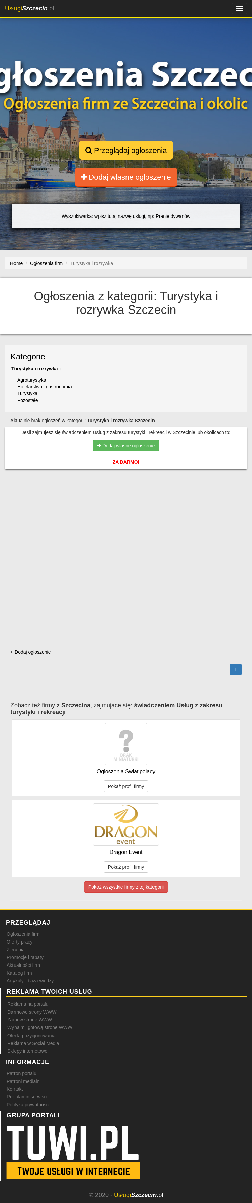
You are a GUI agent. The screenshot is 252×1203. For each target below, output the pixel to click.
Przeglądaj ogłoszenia (126, 150)
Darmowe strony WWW (31, 1012)
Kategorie (27, 356)
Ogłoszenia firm (23, 934)
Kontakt (15, 1089)
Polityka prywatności (28, 1104)
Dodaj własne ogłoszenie (126, 177)
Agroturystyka (31, 380)
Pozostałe (27, 400)
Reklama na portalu (27, 1004)
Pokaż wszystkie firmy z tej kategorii (126, 887)
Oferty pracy (19, 942)
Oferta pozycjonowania (31, 1035)
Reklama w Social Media (33, 1043)
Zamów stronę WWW (29, 1019)
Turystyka (27, 393)
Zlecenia (16, 949)
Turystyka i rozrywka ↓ (36, 368)
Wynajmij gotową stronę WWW (39, 1027)
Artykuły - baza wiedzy (30, 980)
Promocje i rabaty (25, 957)
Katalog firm (19, 973)
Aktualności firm (23, 965)
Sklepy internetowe (27, 1051)
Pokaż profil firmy (126, 786)
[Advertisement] (126, 503)
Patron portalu (21, 1073)
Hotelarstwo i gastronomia (44, 386)
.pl (29, 8)
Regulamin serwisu (27, 1096)
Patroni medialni (23, 1081)
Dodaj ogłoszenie (30, 652)
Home (16, 263)
